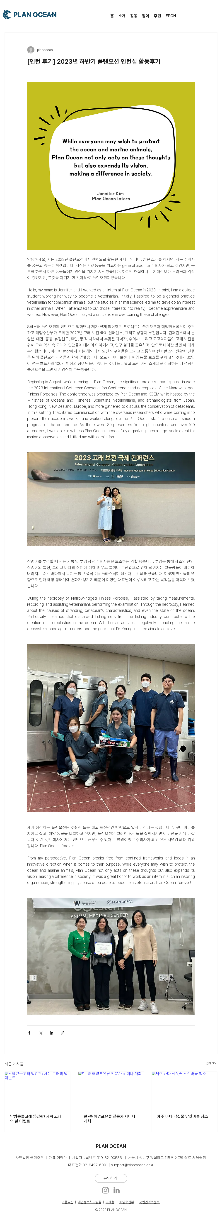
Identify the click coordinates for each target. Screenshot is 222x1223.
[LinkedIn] (116, 1190)
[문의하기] (111, 1178)
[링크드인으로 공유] (51, 1033)
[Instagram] (105, 1190)
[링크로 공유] (62, 1033)
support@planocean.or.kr (132, 1165)
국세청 (110, 1202)
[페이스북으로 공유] (29, 1033)
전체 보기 (211, 1063)
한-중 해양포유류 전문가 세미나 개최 (109, 1118)
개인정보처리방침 (89, 1202)
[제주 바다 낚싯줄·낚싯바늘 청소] (184, 1090)
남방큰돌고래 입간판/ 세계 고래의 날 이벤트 (35, 1118)
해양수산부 (126, 1202)
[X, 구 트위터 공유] (40, 1033)
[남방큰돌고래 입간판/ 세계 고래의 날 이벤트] (37, 1090)
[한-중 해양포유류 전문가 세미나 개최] (111, 1090)
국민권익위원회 (149, 1202)
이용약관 (67, 1202)
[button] (122, 15)
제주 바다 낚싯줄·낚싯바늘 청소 (182, 1116)
